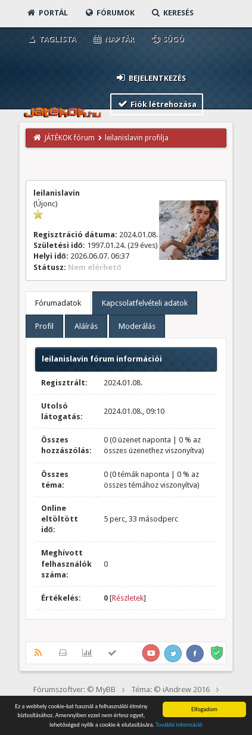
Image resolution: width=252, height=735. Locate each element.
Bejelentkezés (150, 78)
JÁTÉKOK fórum (70, 138)
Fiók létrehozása (157, 104)
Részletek (128, 597)
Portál (47, 12)
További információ (179, 725)
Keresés (172, 12)
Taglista (51, 38)
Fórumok (109, 12)
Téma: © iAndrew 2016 (170, 689)
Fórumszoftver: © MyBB (74, 689)
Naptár (113, 38)
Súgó (167, 38)
